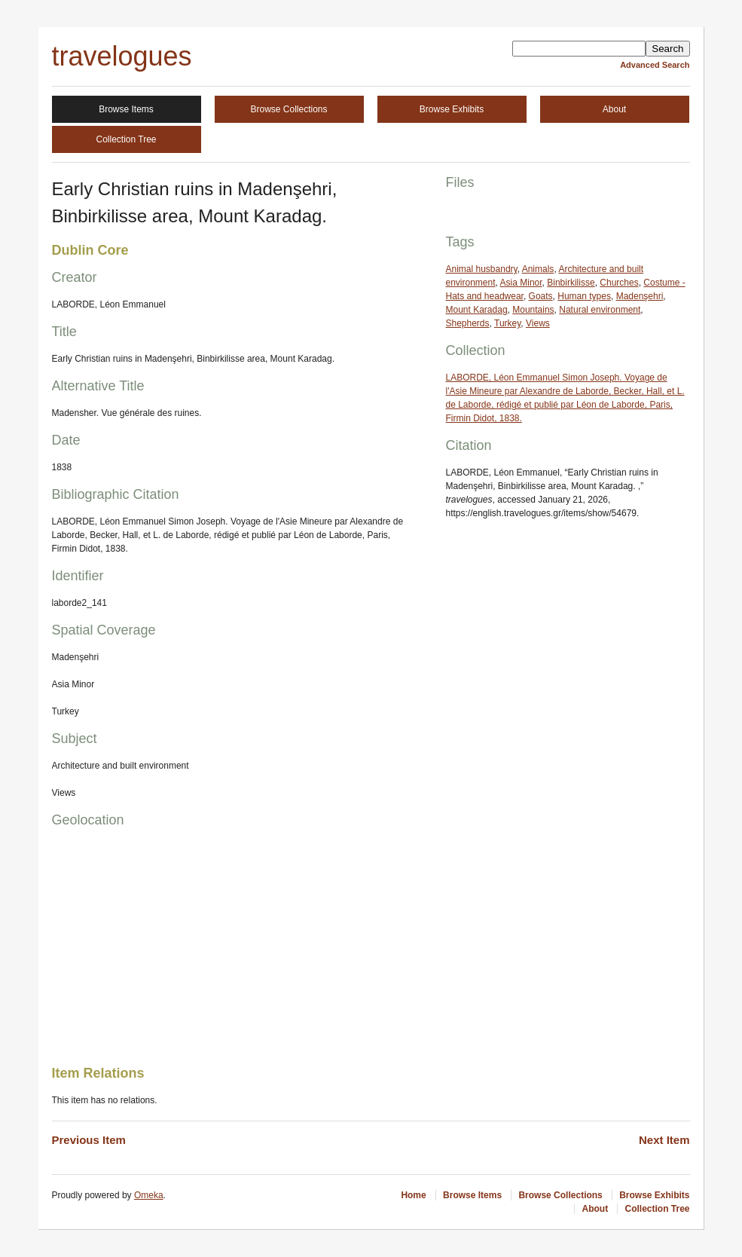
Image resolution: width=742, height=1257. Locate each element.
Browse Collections (288, 109)
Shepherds (468, 323)
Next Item (664, 1139)
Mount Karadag (477, 309)
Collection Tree (126, 139)
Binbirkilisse (570, 282)
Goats (541, 296)
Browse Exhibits (452, 109)
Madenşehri (640, 296)
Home (413, 1195)
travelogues (122, 56)
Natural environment (599, 309)
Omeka (148, 1195)
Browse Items (126, 109)
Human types (584, 296)
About (614, 109)
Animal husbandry (482, 269)
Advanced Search (654, 64)
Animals (538, 269)
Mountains (533, 309)
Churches (619, 282)
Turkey (507, 323)
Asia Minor (521, 282)
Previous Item (89, 1139)
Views (538, 323)
